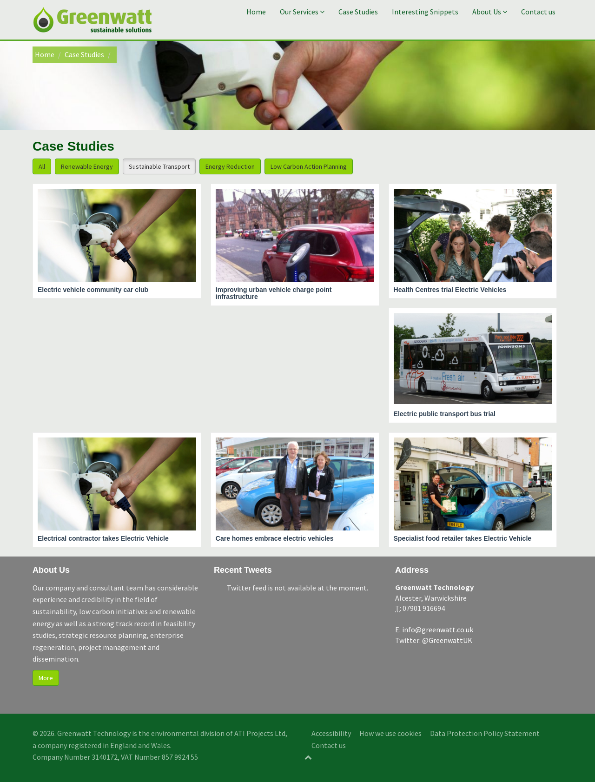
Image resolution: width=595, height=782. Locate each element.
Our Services (302, 11)
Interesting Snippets (425, 11)
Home (256, 11)
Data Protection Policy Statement (485, 733)
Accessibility (331, 733)
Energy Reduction (230, 166)
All (42, 166)
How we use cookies (390, 733)
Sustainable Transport (159, 166)
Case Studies (358, 11)
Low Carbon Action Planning (309, 166)
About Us (489, 11)
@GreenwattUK (447, 640)
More (46, 678)
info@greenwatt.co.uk (437, 629)
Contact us (538, 11)
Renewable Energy (87, 166)
